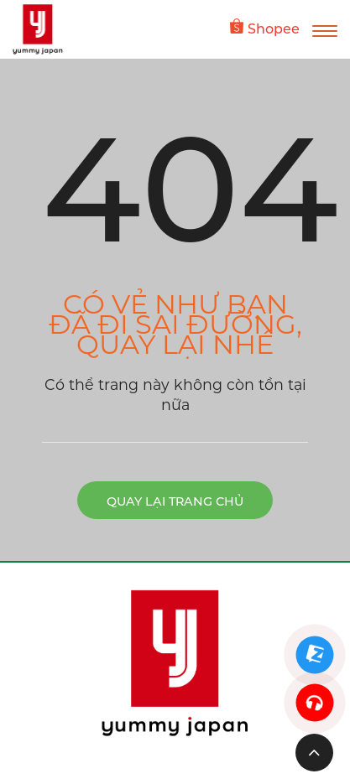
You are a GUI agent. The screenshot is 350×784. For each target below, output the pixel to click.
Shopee (265, 27)
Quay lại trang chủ (175, 501)
